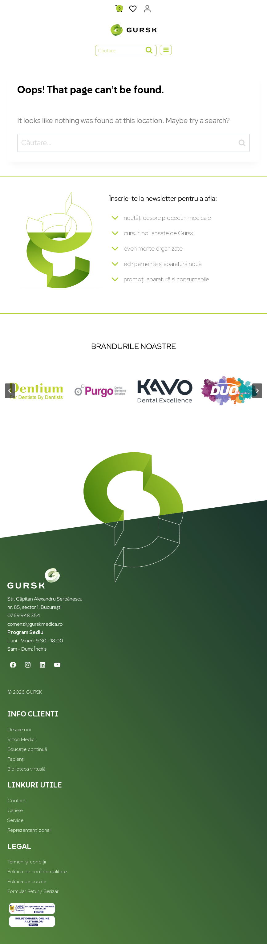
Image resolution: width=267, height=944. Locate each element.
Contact (16, 801)
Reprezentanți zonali (29, 830)
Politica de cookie (26, 882)
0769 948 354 (23, 616)
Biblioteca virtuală (26, 769)
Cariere (15, 810)
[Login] (147, 9)
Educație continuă (27, 749)
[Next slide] (257, 391)
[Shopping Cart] (119, 9)
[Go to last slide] (10, 391)
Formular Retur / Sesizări (33, 891)
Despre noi (19, 730)
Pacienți (15, 759)
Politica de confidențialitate (37, 872)
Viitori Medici (21, 739)
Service (15, 820)
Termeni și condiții (26, 862)
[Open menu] (166, 50)
